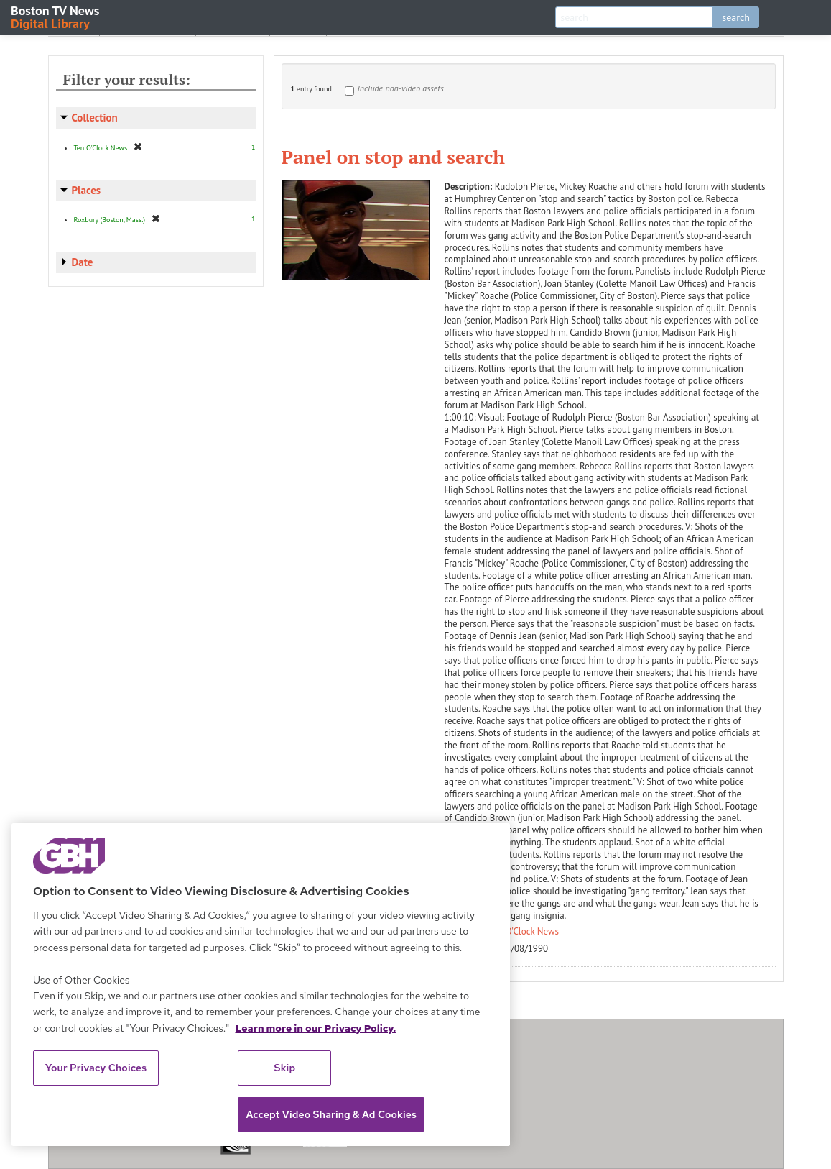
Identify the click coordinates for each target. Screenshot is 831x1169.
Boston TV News (56, 16)
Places (86, 190)
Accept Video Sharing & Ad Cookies (331, 1114)
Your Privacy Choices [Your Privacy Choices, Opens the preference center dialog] (96, 1067)
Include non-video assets (401, 88)
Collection (95, 117)
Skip (285, 1067)
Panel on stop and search (393, 157)
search (736, 17)
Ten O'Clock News (524, 931)
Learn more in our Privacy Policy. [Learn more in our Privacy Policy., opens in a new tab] (315, 1028)
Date (82, 262)
